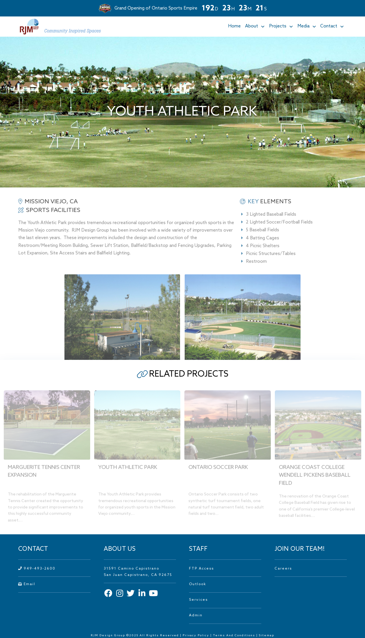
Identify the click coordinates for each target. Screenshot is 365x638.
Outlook (197, 584)
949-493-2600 (36, 569)
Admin (196, 615)
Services (198, 600)
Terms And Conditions (234, 635)
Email (26, 584)
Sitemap (266, 635)
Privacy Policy (196, 635)
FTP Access (201, 569)
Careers (283, 569)
